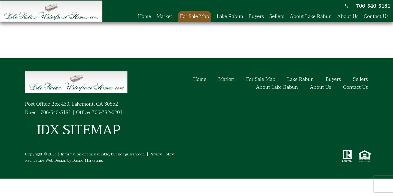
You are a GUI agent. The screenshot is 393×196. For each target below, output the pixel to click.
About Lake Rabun (311, 16)
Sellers (276, 16)
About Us (347, 16)
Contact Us (376, 16)
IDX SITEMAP (78, 130)
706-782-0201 (107, 112)
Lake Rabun (230, 16)
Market (164, 16)
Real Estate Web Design (45, 160)
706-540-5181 (56, 112)
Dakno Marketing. (87, 160)
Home (144, 16)
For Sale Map (194, 16)
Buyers (256, 16)
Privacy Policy (162, 154)
